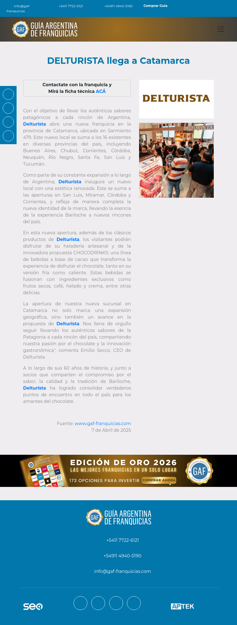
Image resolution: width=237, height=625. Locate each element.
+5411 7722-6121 (67, 6)
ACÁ (101, 91)
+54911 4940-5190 (115, 6)
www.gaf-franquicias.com (103, 423)
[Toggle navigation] (220, 29)
